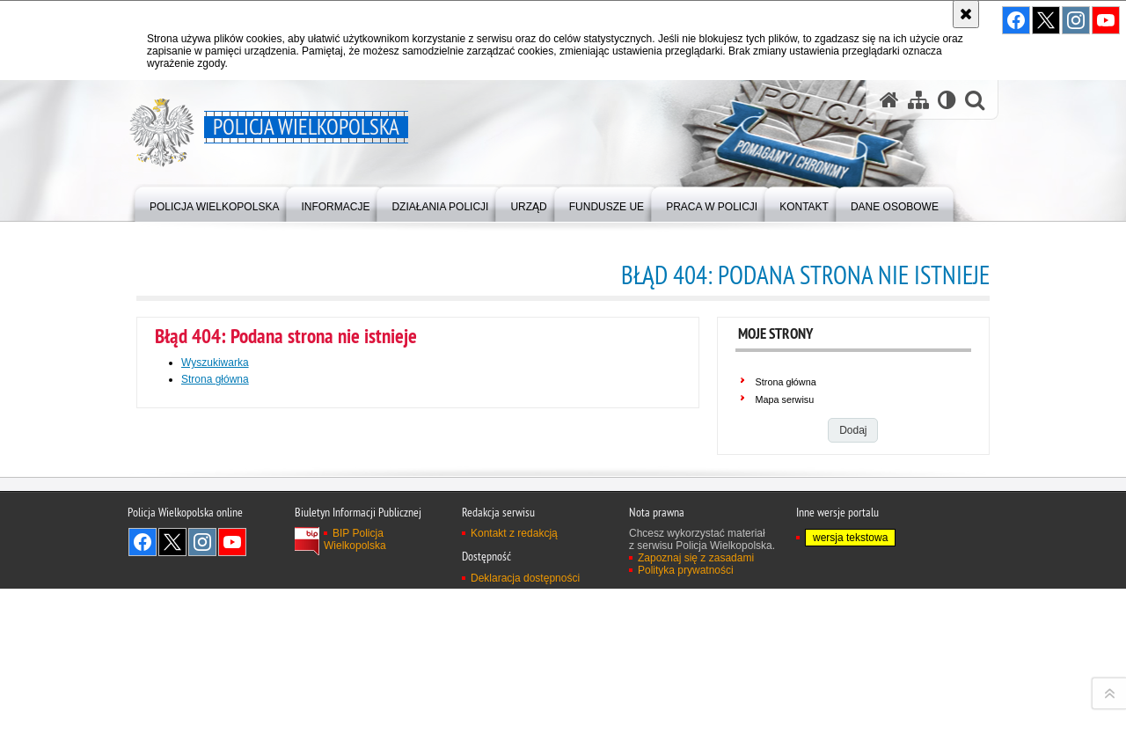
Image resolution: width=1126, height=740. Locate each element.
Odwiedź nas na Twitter (1046, 20)
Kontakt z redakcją (514, 721)
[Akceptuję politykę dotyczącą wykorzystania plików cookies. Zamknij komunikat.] (966, 14)
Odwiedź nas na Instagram (1076, 20)
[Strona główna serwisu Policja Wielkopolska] (889, 100)
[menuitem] (214, 203)
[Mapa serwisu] (918, 100)
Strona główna (786, 382)
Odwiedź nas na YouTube (1106, 20)
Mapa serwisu (785, 399)
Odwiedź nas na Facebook (1016, 20)
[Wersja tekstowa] (947, 100)
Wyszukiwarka (215, 362)
